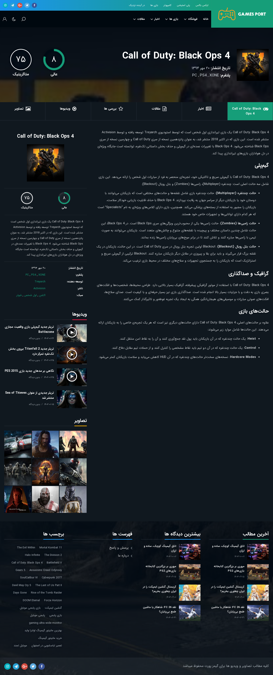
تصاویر (19, 108)
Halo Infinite (32, 555)
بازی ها (154, 5)
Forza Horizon (53, 600)
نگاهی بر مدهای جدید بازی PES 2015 (29, 371)
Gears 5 (20, 570)
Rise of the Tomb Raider (46, 593)
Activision (39, 288)
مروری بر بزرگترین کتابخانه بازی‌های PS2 (229, 568)
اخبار (155, 19)
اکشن (42, 295)
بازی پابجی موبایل (30, 608)
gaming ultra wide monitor (45, 623)
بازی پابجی (55, 615)
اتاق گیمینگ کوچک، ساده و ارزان (228, 548)
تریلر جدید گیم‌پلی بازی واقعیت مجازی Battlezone (29, 329)
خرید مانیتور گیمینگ (50, 638)
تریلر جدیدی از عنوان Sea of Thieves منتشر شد (29, 395)
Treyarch (40, 281)
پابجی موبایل (37, 615)
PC (194, 75)
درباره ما (123, 555)
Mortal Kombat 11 (50, 547)
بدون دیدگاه (34, 338)
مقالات (139, 19)
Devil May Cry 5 (21, 585)
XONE (214, 75)
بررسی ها (110, 108)
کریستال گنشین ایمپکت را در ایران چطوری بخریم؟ (227, 589)
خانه (205, 19)
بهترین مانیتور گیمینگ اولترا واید (43, 630)
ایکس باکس (202, 5)
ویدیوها (65, 108)
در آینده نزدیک (137, 5)
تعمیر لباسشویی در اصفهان (46, 645)
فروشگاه (190, 19)
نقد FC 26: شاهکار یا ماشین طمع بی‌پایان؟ (227, 609)
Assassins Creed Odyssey (45, 570)
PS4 (203, 75)
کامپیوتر (167, 5)
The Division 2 (53, 555)
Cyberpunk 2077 (52, 577)
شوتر (19, 295)
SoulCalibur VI (29, 577)
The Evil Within (26, 547)
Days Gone (20, 593)
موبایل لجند (20, 645)
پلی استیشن (183, 5)
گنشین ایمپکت (53, 608)
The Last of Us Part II (48, 585)
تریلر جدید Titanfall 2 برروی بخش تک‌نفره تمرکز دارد (31, 351)
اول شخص (30, 295)
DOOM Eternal (31, 600)
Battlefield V (54, 563)
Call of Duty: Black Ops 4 (176, 56)
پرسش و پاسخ (119, 547)
